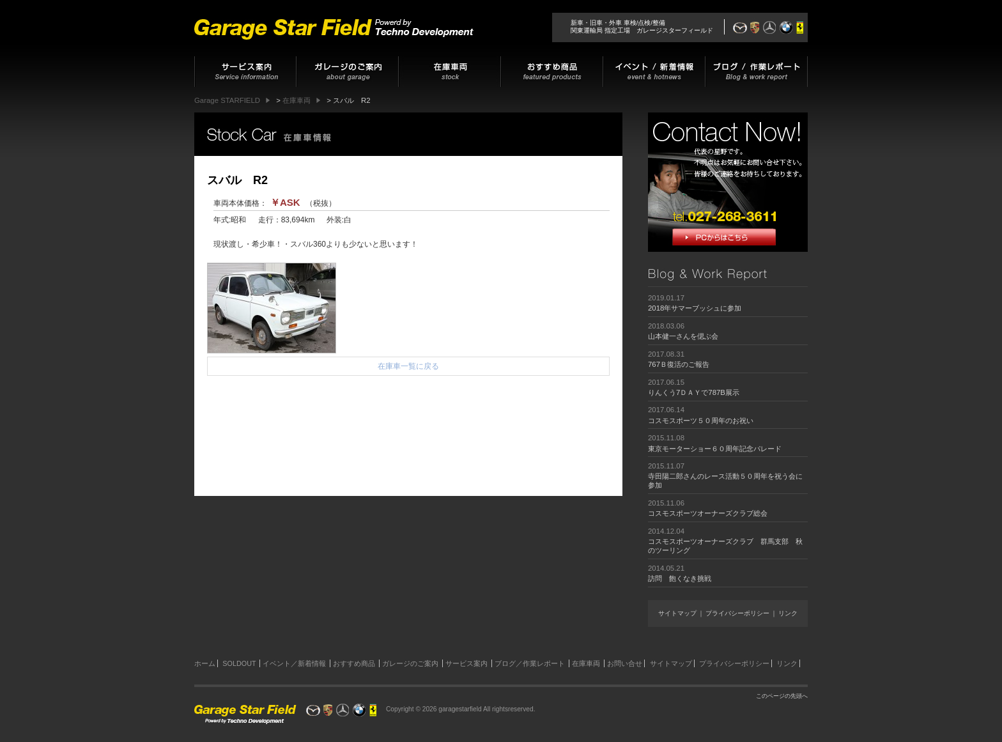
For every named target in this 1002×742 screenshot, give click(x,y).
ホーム (204, 663)
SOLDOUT (239, 663)
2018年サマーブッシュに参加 (694, 308)
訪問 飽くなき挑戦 (679, 578)
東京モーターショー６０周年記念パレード (715, 448)
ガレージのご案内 (410, 663)
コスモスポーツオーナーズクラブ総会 (707, 513)
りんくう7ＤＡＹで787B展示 (693, 392)
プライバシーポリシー (737, 613)
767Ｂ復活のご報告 (678, 364)
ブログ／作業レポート (530, 663)
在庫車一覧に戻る (408, 366)
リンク (788, 613)
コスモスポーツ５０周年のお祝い (700, 420)
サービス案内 (466, 663)
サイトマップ (677, 613)
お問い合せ (624, 663)
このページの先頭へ (782, 696)
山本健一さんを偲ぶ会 (683, 336)
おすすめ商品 (354, 663)
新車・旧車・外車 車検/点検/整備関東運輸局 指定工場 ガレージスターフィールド (642, 26)
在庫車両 (586, 663)
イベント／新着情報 (294, 663)
